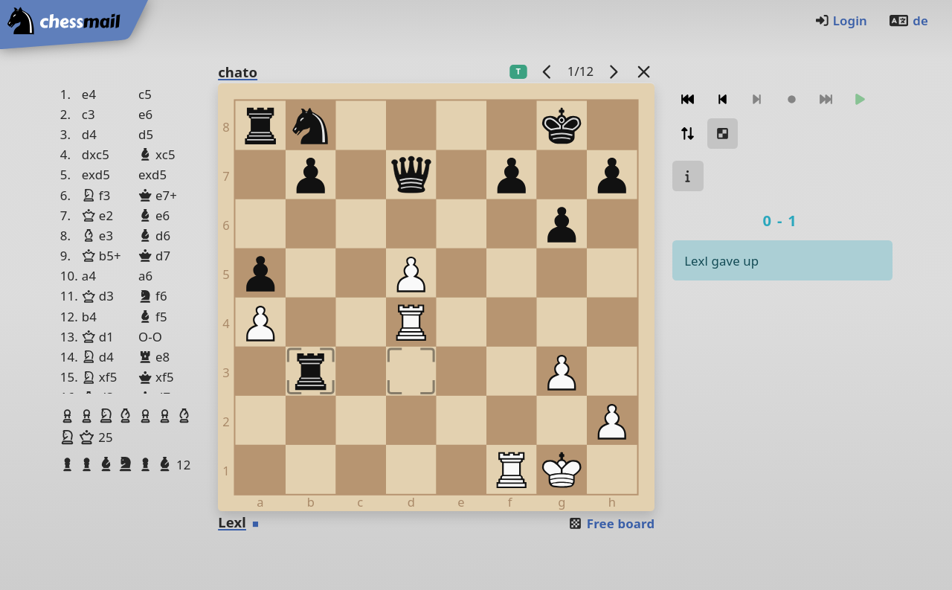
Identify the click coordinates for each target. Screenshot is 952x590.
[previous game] (547, 71)
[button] (69, 416)
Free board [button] (610, 523)
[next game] (613, 71)
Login (840, 20)
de (908, 20)
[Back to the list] (644, 71)
